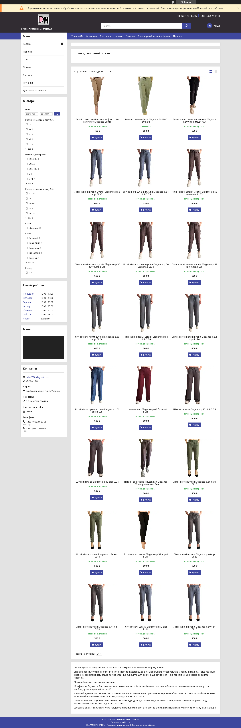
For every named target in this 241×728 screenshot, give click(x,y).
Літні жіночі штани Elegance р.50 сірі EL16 (194, 627)
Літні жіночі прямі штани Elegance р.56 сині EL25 (97, 410)
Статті (26, 59)
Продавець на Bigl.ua (120, 722)
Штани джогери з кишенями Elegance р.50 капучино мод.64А (145, 482)
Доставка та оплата (111, 35)
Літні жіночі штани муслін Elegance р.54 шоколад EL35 (146, 265)
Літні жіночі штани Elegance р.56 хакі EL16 (194, 482)
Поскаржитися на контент (118, 725)
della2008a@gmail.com (37, 377)
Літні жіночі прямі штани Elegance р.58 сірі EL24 (97, 337)
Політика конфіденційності (143, 725)
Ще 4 (30, 183)
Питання (28, 82)
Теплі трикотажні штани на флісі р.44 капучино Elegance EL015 (97, 120)
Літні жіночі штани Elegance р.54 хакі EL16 (97, 555)
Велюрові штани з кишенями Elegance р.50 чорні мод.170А (194, 120)
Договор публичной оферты (154, 35)
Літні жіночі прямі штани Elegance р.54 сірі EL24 (146, 337)
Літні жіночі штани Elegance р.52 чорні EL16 (146, 555)
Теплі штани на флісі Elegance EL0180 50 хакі (146, 120)
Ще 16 (31, 262)
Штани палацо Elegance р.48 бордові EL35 (146, 410)
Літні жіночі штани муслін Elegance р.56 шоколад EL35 (97, 265)
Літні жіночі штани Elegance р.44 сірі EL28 (97, 627)
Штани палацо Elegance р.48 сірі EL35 (97, 481)
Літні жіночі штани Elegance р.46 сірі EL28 (194, 555)
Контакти (91, 35)
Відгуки (27, 74)
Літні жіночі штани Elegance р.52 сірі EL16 (146, 627)
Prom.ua (135, 719)
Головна (130, 35)
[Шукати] (186, 26)
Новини (27, 51)
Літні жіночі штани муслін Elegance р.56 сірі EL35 (97, 192)
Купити (98, 137)
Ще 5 (30, 218)
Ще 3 (30, 149)
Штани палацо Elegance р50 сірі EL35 (194, 409)
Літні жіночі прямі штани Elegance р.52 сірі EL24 (194, 337)
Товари (75, 35)
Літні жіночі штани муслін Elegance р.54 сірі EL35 (146, 192)
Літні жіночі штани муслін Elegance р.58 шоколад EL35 (194, 192)
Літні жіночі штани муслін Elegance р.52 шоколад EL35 (194, 265)
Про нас (177, 35)
